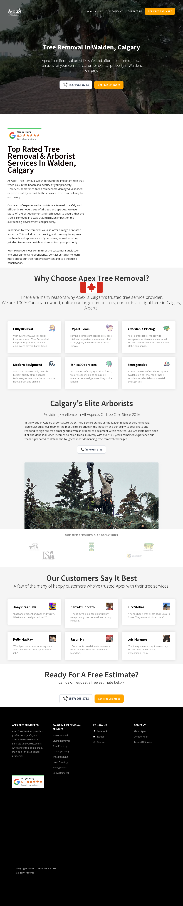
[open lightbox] (106, 173)
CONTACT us (135, 11)
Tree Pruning (60, 746)
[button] (94, 11)
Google (101, 742)
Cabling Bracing (61, 751)
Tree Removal (60, 735)
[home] (15, 12)
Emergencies (60, 767)
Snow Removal (61, 772)
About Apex (140, 731)
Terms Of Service (143, 742)
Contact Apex (141, 736)
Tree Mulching (60, 756)
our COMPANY (114, 11)
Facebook (102, 731)
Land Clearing (60, 762)
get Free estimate (160, 11)
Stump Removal (61, 740)
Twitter (100, 736)
